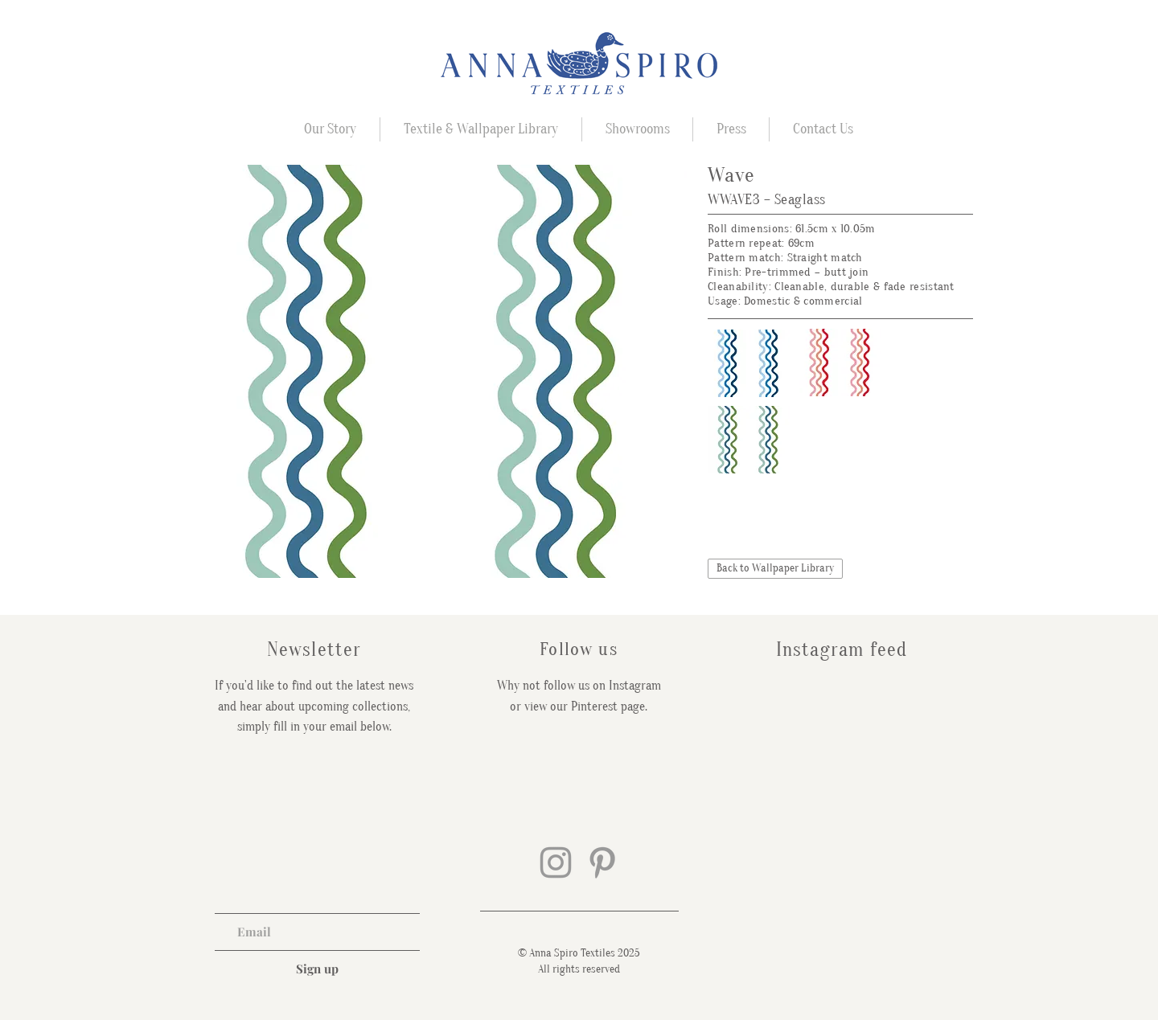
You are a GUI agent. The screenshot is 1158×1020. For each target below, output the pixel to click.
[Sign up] (317, 968)
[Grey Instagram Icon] (556, 862)
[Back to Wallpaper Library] (775, 569)
